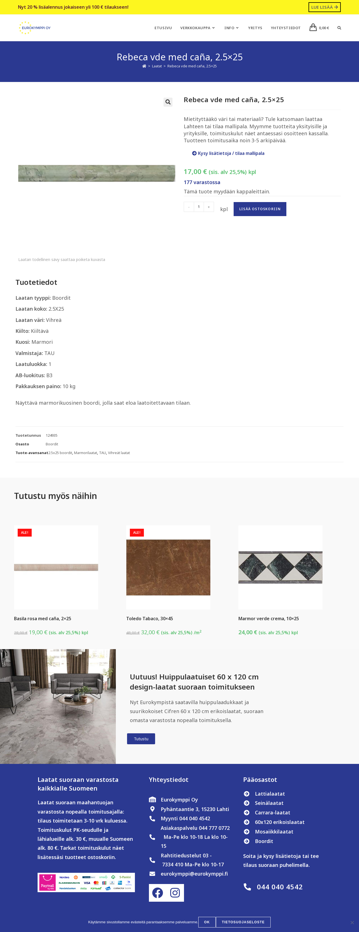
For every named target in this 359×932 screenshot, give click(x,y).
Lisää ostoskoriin (260, 209)
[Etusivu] (144, 65)
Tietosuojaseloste (243, 922)
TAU (102, 452)
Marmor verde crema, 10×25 (268, 618)
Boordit (52, 443)
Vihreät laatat (119, 452)
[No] (352, 922)
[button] (168, 102)
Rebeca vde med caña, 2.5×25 (192, 65)
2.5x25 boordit (60, 452)
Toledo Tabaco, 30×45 (149, 618)
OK (207, 922)
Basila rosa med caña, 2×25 (42, 618)
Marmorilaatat (85, 452)
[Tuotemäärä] (199, 207)
